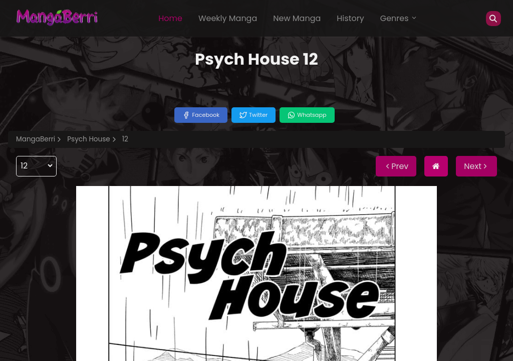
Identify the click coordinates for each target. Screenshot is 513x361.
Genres (398, 18)
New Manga (297, 18)
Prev (396, 166)
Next (476, 166)
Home (170, 18)
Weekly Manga (227, 18)
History (350, 18)
